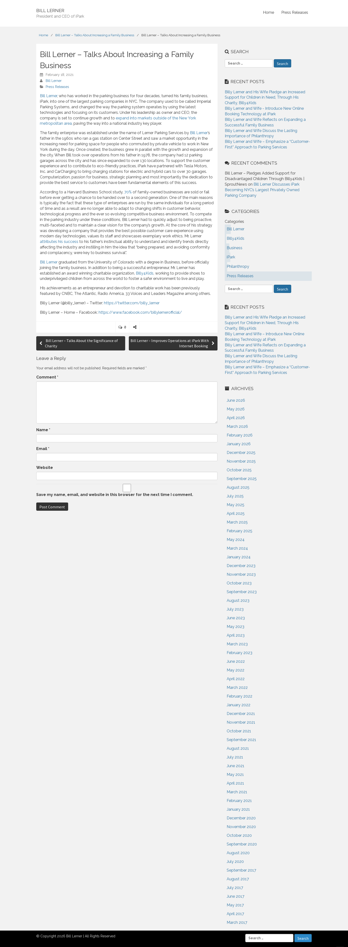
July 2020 (235, 861)
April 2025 (236, 513)
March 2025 (237, 522)
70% (128, 192)
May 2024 (236, 539)
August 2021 (238, 748)
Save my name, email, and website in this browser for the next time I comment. (114, 494)
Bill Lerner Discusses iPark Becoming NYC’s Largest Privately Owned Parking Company (262, 190)
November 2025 (241, 461)
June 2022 (236, 661)
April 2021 (235, 783)
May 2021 (235, 774)
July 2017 (235, 887)
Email (42, 448)
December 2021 (241, 713)
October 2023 (239, 583)
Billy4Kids (144, 273)
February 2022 (239, 696)
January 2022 (238, 705)
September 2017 (241, 870)
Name (43, 430)
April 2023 (236, 635)
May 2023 (235, 626)
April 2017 (235, 913)
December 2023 (241, 565)
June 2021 (235, 766)
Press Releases (294, 12)
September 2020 (242, 844)
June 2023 (236, 618)
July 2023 (235, 609)
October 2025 (239, 470)
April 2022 (236, 679)
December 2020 (241, 818)
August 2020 (238, 853)
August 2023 (238, 600)
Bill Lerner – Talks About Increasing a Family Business (94, 35)
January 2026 (239, 444)
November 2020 (241, 826)
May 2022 (235, 670)
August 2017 (238, 879)
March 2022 (237, 687)
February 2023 (239, 652)
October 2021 (239, 731)
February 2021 (239, 800)
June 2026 (236, 400)
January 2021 (238, 809)
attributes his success (59, 241)
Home (268, 12)
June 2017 (235, 896)
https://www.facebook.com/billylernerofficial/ (140, 312)
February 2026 (240, 435)
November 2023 (241, 574)
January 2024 (239, 557)
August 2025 (238, 487)
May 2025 (235, 505)
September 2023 (242, 592)
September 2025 (242, 478)
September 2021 (241, 739)
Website (44, 467)
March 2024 (237, 548)
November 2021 (241, 722)
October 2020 (239, 835)
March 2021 (237, 792)
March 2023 (237, 644)
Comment (47, 377)
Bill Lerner (54, 81)
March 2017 (237, 922)
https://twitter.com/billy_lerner (132, 303)
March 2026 (237, 426)
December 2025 (241, 452)
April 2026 (236, 417)
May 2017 (235, 905)
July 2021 (235, 757)
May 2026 (236, 409)
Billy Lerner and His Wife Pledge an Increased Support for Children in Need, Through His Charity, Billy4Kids (265, 97)
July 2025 (235, 496)
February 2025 (239, 531)
